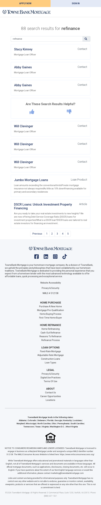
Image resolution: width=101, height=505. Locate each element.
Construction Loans (50, 359)
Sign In (76, 3)
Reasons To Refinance (50, 336)
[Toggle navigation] (95, 12)
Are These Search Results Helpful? (50, 104)
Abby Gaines (23, 67)
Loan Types (50, 362)
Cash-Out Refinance (50, 332)
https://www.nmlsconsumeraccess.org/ (77, 454)
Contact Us (50, 392)
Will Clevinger (23, 126)
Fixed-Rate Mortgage (50, 351)
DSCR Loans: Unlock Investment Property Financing (43, 206)
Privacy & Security (50, 288)
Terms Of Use (50, 381)
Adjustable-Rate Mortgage (50, 355)
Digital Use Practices (51, 377)
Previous (37, 233)
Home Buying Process (50, 314)
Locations (50, 400)
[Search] (47, 39)
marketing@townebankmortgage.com (67, 473)
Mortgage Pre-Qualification (50, 310)
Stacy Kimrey (23, 49)
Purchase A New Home (50, 306)
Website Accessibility (50, 283)
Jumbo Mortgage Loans (31, 180)
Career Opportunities (50, 396)
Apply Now (25, 3)
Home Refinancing (51, 329)
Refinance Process (50, 340)
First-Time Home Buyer (50, 317)
